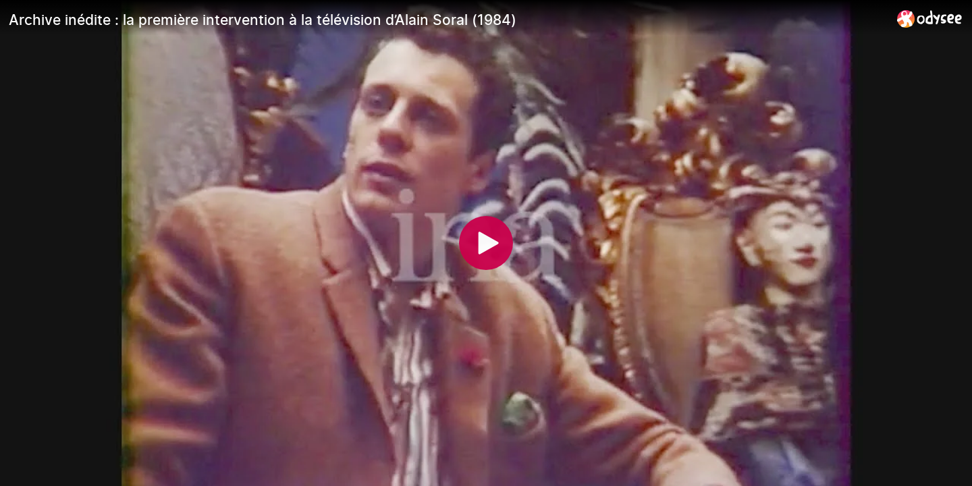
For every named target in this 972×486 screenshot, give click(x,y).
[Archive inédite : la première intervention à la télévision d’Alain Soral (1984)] (447, 19)
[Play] (486, 243)
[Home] (930, 18)
